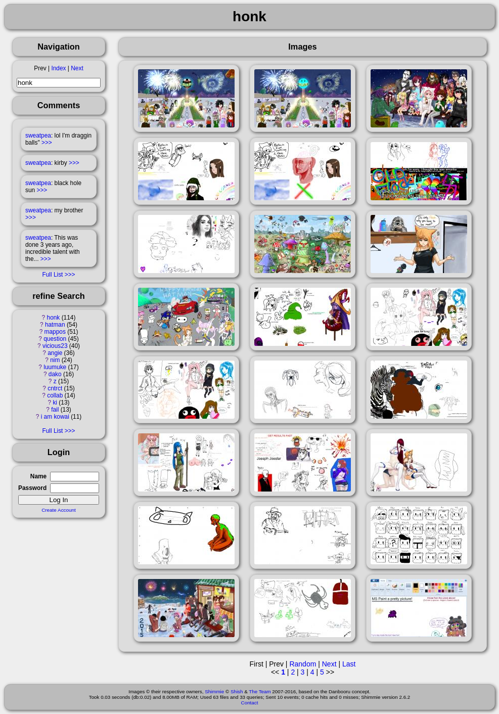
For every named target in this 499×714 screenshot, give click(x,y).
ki (55, 402)
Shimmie (214, 691)
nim (55, 360)
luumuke (54, 367)
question (54, 338)
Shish (237, 691)
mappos (55, 331)
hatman (55, 324)
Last (348, 664)
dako (55, 374)
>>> (46, 142)
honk (53, 317)
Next (77, 68)
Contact (249, 702)
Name (38, 476)
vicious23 (55, 345)
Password (32, 488)
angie (55, 352)
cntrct (55, 388)
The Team (259, 691)
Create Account (58, 510)
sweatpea (38, 135)
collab (55, 395)
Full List (52, 274)
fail (55, 409)
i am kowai (55, 416)
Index (58, 68)
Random (302, 664)
